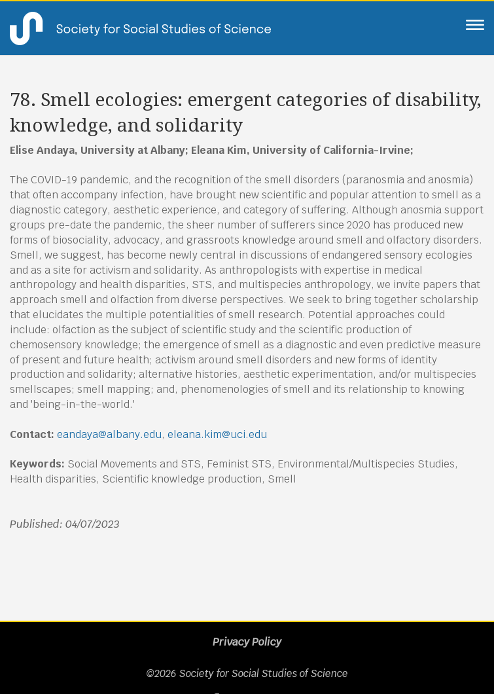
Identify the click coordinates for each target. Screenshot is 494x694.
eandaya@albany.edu (109, 434)
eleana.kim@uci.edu (217, 434)
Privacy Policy (247, 642)
